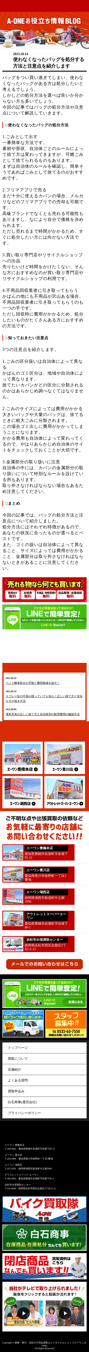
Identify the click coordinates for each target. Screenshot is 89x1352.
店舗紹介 (14, 1069)
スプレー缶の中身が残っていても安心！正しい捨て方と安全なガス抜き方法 (44, 699)
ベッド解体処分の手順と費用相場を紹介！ (33, 683)
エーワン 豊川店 (13, 1155)
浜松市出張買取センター (18, 1184)
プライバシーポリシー (24, 1113)
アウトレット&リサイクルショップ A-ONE (12, 5)
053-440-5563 (81, 944)
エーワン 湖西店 (13, 1165)
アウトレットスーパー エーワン (22, 1174)
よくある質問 (18, 1080)
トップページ (18, 1048)
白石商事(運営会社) (22, 1102)
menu (83, 6)
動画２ (66, 1306)
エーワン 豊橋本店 (14, 1145)
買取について (18, 1058)
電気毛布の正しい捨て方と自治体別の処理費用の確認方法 (43, 714)
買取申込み (16, 1091)
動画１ (23, 1306)
